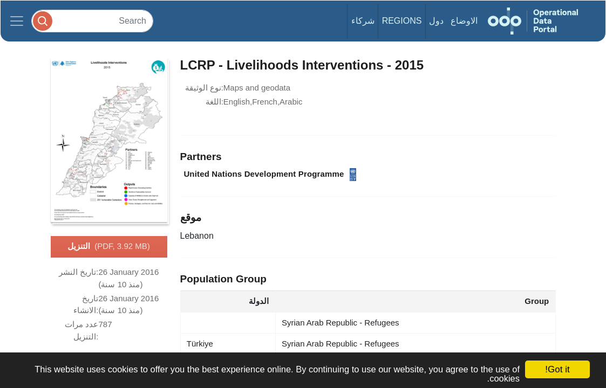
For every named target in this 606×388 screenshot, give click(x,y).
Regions (402, 20)
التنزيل (108, 247)
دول (436, 20)
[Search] (92, 21)
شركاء (363, 20)
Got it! (557, 369)
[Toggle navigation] (16, 21)
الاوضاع (464, 20)
